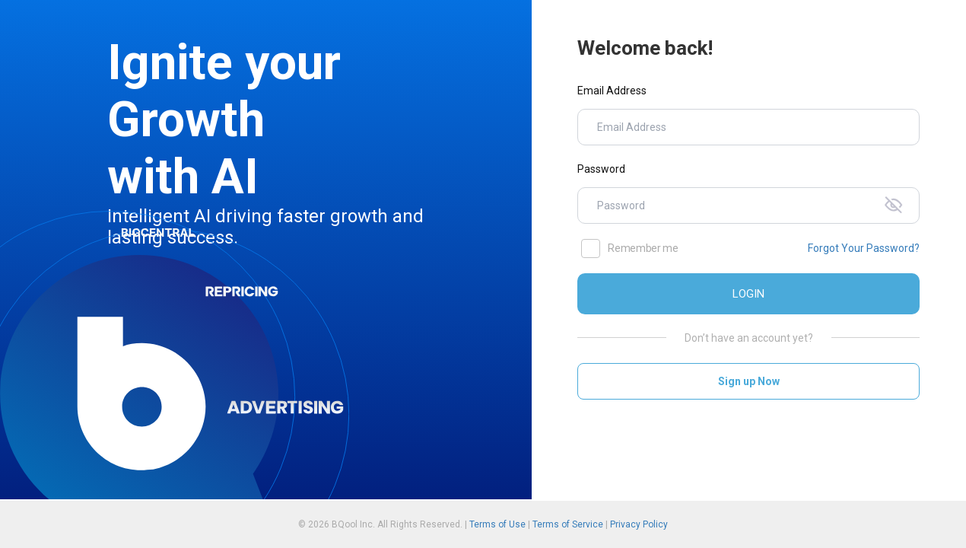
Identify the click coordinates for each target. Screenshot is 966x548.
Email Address (612, 90)
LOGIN (748, 294)
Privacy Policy (639, 524)
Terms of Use (497, 524)
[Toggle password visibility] (896, 205)
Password (601, 169)
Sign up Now (749, 381)
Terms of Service (567, 524)
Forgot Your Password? (864, 248)
